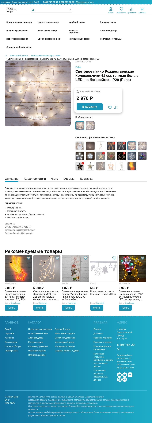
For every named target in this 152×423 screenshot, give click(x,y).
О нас (76, 5)
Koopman (43, 303)
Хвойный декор (35, 338)
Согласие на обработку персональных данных (100, 375)
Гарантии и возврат (103, 342)
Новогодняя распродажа (40, 329)
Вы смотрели (11, 342)
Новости (134, 5)
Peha (78, 67)
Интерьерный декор (64, 342)
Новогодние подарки (65, 333)
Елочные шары (35, 342)
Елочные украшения (38, 346)
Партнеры (9, 333)
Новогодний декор (37, 350)
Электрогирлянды (36, 355)
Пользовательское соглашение (102, 348)
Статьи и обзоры (13, 346)
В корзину (89, 106)
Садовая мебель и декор (67, 350)
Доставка (112, 5)
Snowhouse (15, 303)
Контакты (146, 5)
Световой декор (62, 329)
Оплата (123, 5)
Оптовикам (99, 5)
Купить (11, 307)
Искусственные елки (38, 333)
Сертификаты (11, 350)
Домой (8, 329)
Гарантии (86, 5)
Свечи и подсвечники (65, 338)
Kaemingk (72, 303)
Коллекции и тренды (65, 346)
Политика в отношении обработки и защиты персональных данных (103, 360)
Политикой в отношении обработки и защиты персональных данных (62, 403)
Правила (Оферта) (103, 338)
